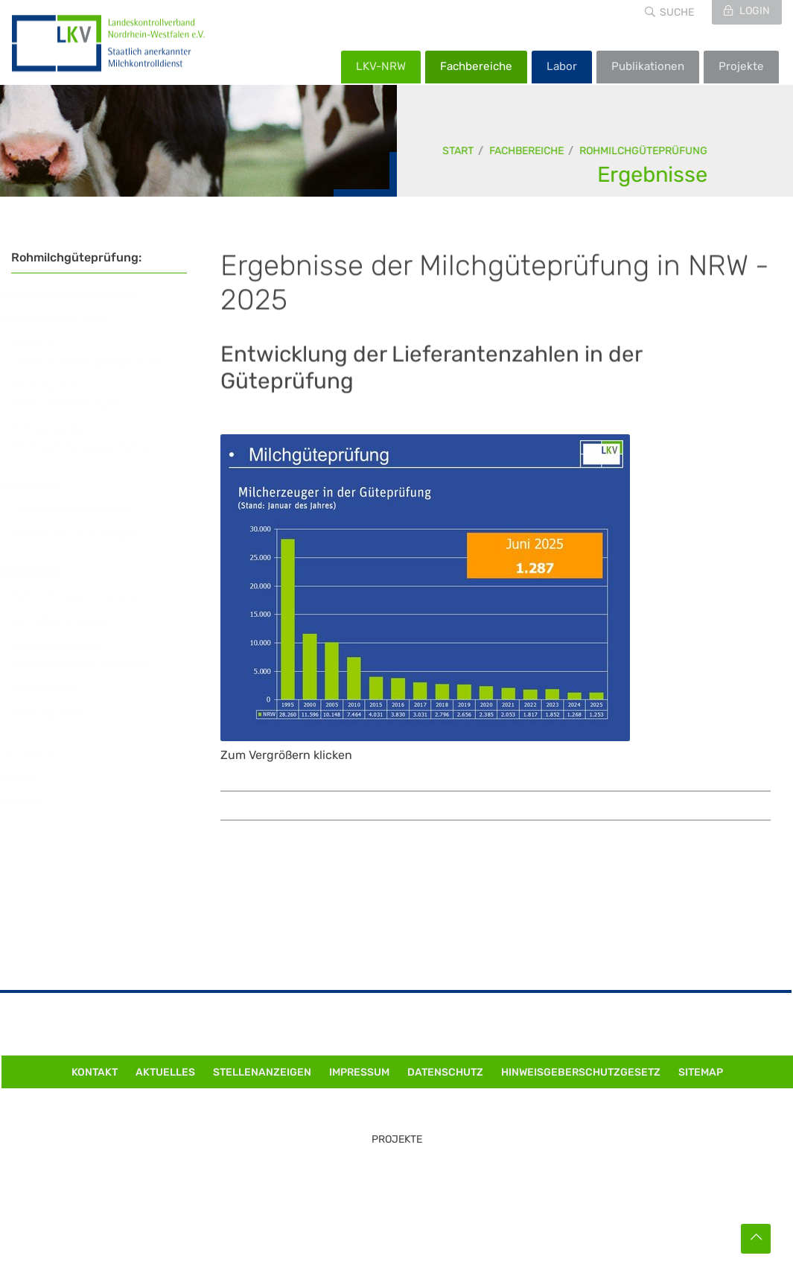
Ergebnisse (653, 174)
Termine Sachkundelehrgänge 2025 (100, 352)
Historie (31, 776)
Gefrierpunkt (59, 713)
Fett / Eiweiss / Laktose (89, 595)
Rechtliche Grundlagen (88, 534)
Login (753, 10)
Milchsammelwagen (65, 319)
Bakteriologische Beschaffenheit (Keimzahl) (97, 654)
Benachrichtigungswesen (82, 294)
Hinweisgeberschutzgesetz (580, 1072)
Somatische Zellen (75, 620)
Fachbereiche (476, 66)
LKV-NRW (381, 66)
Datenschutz (445, 1072)
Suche (677, 12)
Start (458, 151)
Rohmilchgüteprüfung (644, 151)
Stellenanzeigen (262, 1072)
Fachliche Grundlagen (85, 508)
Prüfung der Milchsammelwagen (79, 394)
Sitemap (700, 1072)
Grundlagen (43, 484)
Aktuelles (165, 1072)
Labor (562, 66)
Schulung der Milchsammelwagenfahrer (96, 438)
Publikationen (647, 66)
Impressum (359, 1072)
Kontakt (32, 802)
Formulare (38, 751)
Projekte (741, 66)
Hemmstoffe (58, 689)
